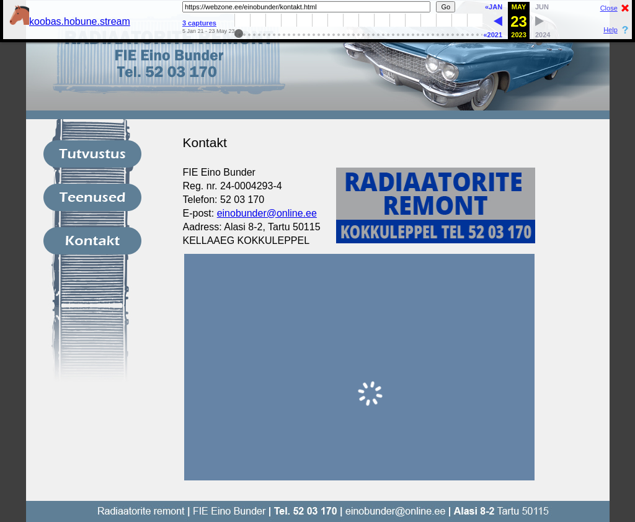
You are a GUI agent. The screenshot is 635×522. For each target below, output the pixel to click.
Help (610, 30)
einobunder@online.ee (267, 213)
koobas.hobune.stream (69, 21)
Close (609, 8)
